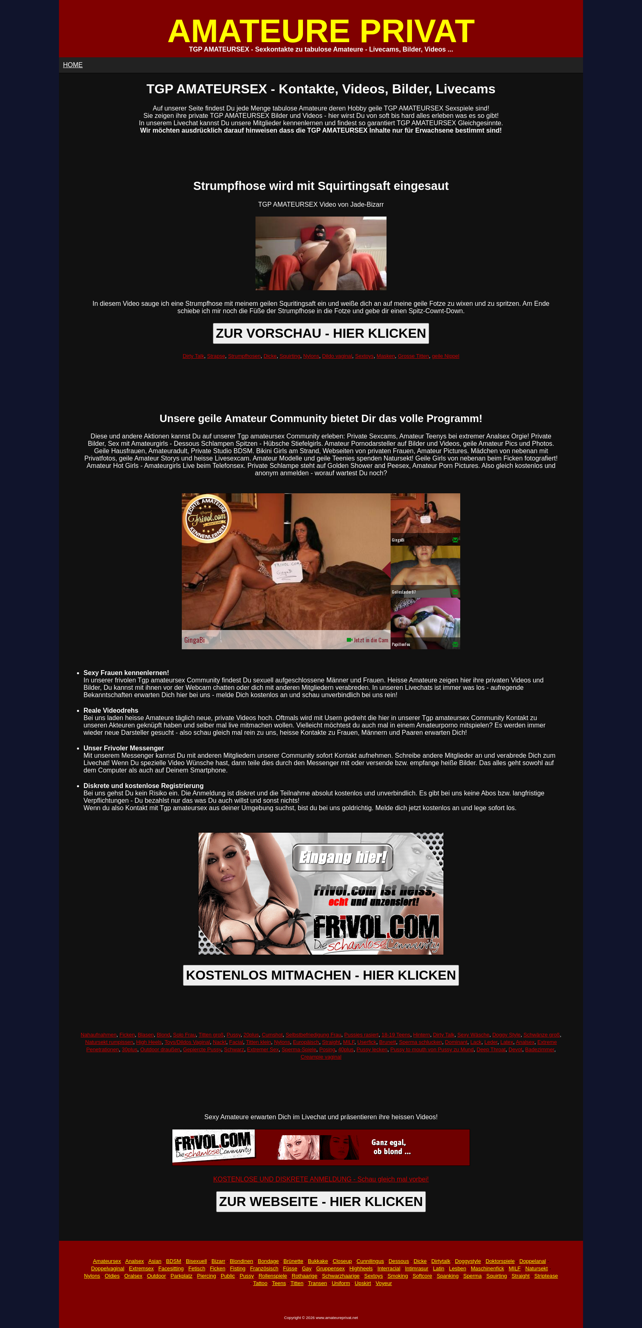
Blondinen (241, 1261)
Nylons (311, 356)
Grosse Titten (413, 356)
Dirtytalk (441, 1261)
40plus (346, 1049)
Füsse (290, 1268)
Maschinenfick (487, 1268)
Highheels (361, 1268)
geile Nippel (445, 356)
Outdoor (156, 1276)
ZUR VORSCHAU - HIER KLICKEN (321, 333)
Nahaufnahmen (99, 1035)
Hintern (421, 1035)
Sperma (472, 1276)
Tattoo (260, 1283)
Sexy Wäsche (473, 1035)
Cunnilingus (370, 1261)
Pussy (234, 1035)
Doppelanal (532, 1261)
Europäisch (306, 1042)
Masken (386, 356)
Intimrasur (416, 1268)
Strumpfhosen (244, 356)
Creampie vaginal (321, 1057)
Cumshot (272, 1035)
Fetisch (196, 1268)
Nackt (219, 1042)
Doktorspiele (500, 1261)
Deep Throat (491, 1049)
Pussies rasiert (361, 1035)
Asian (154, 1261)
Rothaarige (304, 1276)
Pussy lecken (372, 1049)
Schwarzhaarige (340, 1276)
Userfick (366, 1042)
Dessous (399, 1261)
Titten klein (258, 1042)
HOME (73, 64)
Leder (490, 1042)
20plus (251, 1035)
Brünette (293, 1261)
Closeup (342, 1261)
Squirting (290, 356)
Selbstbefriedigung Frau (313, 1035)
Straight (331, 1042)
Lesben (457, 1268)
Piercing (206, 1276)
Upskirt (363, 1283)
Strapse (216, 356)
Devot (515, 1049)
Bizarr (218, 1261)
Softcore (422, 1276)
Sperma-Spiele (299, 1049)
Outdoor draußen (160, 1049)
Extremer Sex (263, 1049)
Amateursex (107, 1261)
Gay (306, 1268)
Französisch (264, 1268)
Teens (279, 1283)
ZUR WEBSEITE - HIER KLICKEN (321, 1201)
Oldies (112, 1276)
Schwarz (234, 1049)
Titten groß (211, 1035)
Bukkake (318, 1261)
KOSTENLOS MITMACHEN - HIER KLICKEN (321, 975)
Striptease (546, 1276)
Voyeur (384, 1283)
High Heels (149, 1042)
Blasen (146, 1035)
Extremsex (141, 1268)
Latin (438, 1268)
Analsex (525, 1042)
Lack (476, 1042)
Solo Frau (184, 1035)
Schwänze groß (542, 1035)
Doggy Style (506, 1035)
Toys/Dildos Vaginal (187, 1042)
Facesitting (171, 1268)
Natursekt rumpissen (109, 1042)
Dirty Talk (193, 356)
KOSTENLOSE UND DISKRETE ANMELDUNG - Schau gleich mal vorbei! (321, 1179)
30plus (130, 1049)
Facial (236, 1042)
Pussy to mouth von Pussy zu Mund (431, 1049)
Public (228, 1276)
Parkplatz (181, 1276)
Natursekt (536, 1268)
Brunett (387, 1042)
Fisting (238, 1268)
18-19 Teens (396, 1035)
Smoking (398, 1276)
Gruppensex (330, 1268)
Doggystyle (468, 1261)
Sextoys (364, 356)
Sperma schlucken (420, 1042)
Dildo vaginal (337, 356)
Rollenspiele (272, 1276)
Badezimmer (539, 1049)
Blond (163, 1035)
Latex (506, 1042)
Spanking (448, 1276)
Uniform (341, 1283)
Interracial (389, 1268)
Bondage (268, 1261)
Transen (317, 1283)
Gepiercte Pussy (202, 1049)
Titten (297, 1283)
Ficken (127, 1035)
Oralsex (133, 1276)
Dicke (270, 356)
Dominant (456, 1042)
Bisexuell (196, 1261)
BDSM (173, 1261)
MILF (349, 1042)
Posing (327, 1049)
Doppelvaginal (107, 1268)
